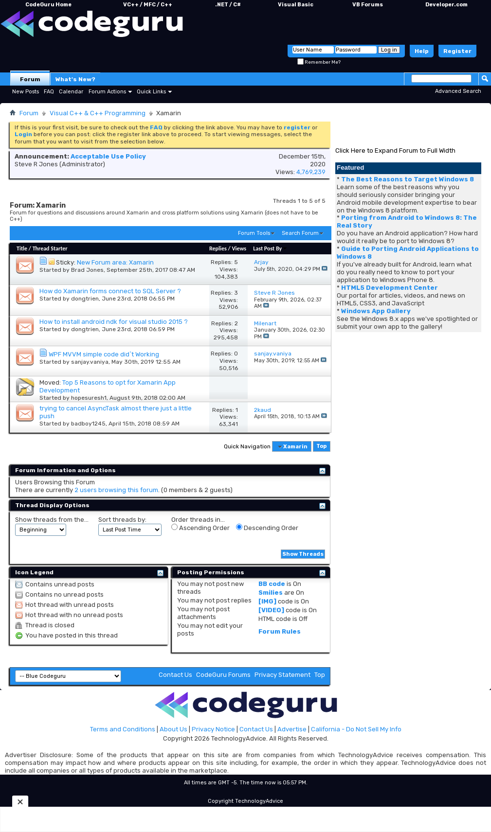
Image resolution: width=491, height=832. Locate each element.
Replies (218, 248)
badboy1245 (88, 423)
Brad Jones (87, 269)
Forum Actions (107, 92)
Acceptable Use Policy (108, 156)
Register (457, 51)
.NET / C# (228, 4)
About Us (173, 729)
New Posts (25, 92)
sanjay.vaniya (90, 361)
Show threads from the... (52, 519)
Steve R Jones (36, 164)
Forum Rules (279, 631)
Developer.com (446, 4)
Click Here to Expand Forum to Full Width (395, 150)
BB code (271, 583)
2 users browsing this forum (116, 490)
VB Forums (367, 4)
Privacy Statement (282, 674)
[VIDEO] (271, 610)
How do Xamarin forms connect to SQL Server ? (110, 291)
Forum (30, 79)
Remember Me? (319, 62)
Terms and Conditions (122, 729)
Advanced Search (458, 91)
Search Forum (300, 233)
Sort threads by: (122, 519)
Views (239, 248)
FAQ (49, 92)
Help (422, 51)
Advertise (292, 729)
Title (22, 248)
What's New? (75, 79)
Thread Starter (50, 248)
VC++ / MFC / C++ (147, 4)
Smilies (270, 592)
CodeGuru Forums (223, 674)
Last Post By (270, 248)
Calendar (71, 92)
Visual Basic (295, 4)
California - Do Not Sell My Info (356, 729)
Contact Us (175, 674)
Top (321, 446)
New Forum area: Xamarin (115, 262)
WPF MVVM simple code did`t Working (104, 354)
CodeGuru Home (48, 4)
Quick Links (151, 92)
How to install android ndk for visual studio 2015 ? (113, 321)
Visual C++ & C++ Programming (97, 113)
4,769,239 (311, 172)
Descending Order (267, 527)
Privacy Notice (213, 729)
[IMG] (267, 601)
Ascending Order (200, 527)
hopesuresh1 (89, 397)
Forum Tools (254, 233)
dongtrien (85, 298)
